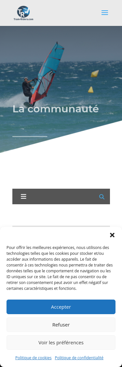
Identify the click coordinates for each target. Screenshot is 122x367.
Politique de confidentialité (79, 358)
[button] (112, 235)
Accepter (61, 306)
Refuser (61, 324)
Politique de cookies (33, 358)
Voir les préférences (61, 342)
